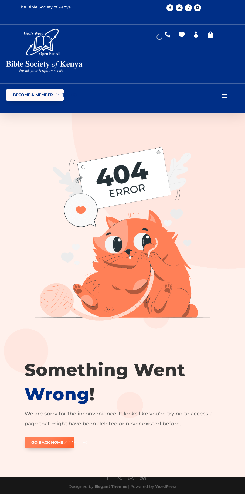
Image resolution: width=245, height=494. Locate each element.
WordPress (165, 486)
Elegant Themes (111, 486)
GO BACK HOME (47, 442)
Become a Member (33, 94)
